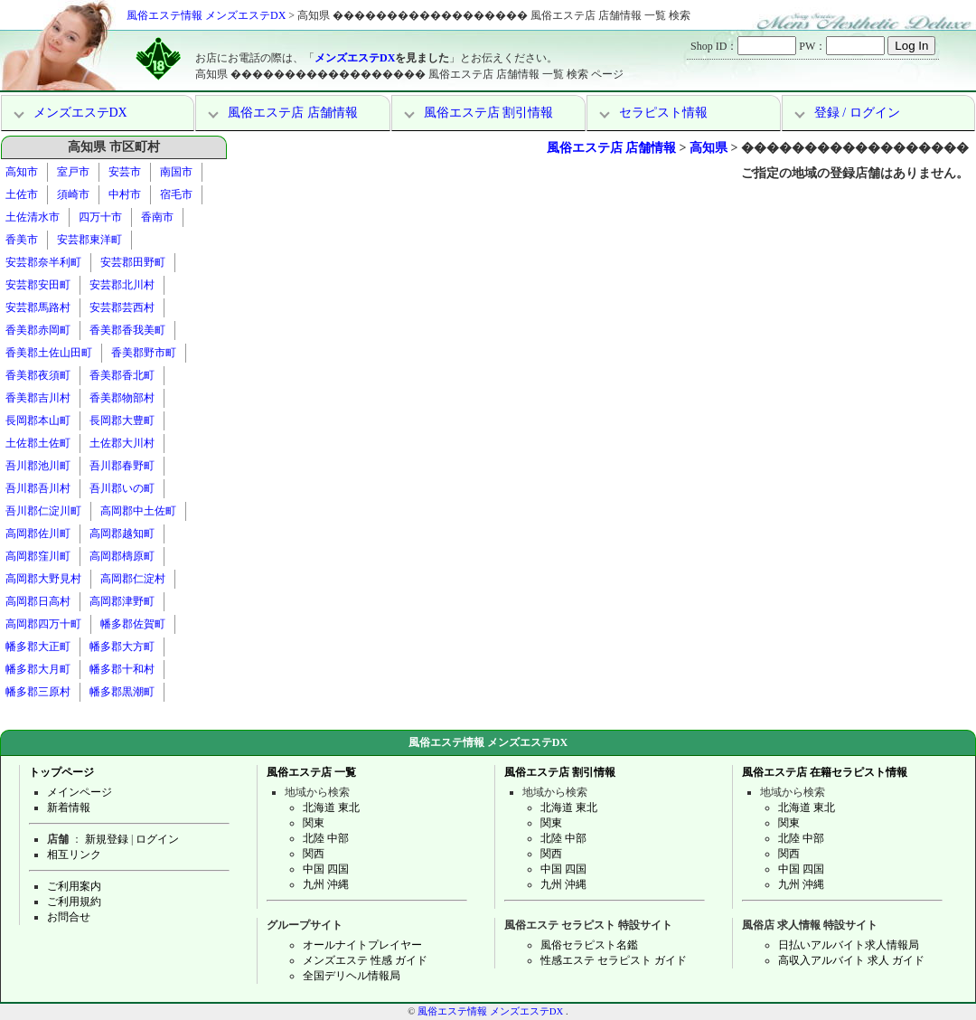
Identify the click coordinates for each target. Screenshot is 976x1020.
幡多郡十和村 (122, 669)
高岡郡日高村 (37, 601)
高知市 (21, 171)
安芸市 (124, 171)
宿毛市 (176, 194)
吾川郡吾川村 (37, 488)
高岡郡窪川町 (37, 556)
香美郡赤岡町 (37, 330)
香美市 (21, 239)
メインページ (79, 792)
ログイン (157, 839)
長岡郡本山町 (37, 420)
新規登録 (106, 839)
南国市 (176, 171)
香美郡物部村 (122, 398)
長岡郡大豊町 (122, 420)
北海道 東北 (331, 807)
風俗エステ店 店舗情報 (293, 112)
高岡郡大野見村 (43, 578)
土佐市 (21, 194)
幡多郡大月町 (37, 669)
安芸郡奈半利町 (43, 262)
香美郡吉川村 (37, 398)
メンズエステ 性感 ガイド (365, 960)
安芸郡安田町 (37, 285)
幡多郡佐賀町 (132, 624)
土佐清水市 (32, 217)
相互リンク (74, 854)
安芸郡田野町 (132, 262)
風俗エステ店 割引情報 (489, 112)
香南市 (157, 217)
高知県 (708, 148)
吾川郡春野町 (122, 465)
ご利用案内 (74, 886)
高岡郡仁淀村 (132, 578)
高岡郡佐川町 (37, 533)
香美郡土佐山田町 (48, 352)
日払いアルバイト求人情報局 (848, 945)
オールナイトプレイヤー (362, 945)
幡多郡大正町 (37, 646)
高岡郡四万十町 (43, 624)
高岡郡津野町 (122, 601)
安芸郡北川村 (122, 285)
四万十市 (100, 217)
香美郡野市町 (143, 352)
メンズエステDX (354, 58)
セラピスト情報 (663, 112)
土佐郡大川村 (122, 443)
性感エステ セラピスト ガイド (613, 960)
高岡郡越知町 (122, 533)
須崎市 (73, 194)
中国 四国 (326, 869)
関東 (313, 823)
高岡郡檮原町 (122, 556)
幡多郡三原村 (37, 691)
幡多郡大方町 (122, 646)
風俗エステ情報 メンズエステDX (206, 15)
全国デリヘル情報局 (351, 975)
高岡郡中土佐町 (138, 511)
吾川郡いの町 (122, 488)
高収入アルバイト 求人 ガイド (851, 960)
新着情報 (68, 807)
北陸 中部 (326, 838)
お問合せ (68, 917)
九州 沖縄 (326, 884)
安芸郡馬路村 (37, 307)
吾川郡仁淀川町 (43, 511)
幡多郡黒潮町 (122, 691)
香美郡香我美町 (127, 330)
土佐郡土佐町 (37, 443)
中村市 (124, 194)
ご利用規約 (74, 901)
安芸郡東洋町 (89, 239)
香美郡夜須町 (37, 375)
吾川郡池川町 (37, 465)
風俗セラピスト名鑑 (589, 945)
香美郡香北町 (122, 375)
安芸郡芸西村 (122, 307)
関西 (313, 853)
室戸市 (73, 171)
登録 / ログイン (857, 112)
